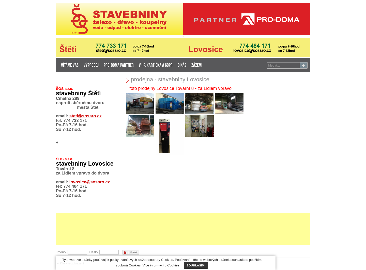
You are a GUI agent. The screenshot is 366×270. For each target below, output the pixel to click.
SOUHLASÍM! (196, 265)
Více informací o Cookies (161, 265)
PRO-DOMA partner (119, 65)
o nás (182, 65)
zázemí (196, 65)
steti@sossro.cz (85, 116)
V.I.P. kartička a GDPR (156, 65)
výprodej (91, 65)
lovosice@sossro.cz (89, 182)
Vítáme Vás (70, 65)
